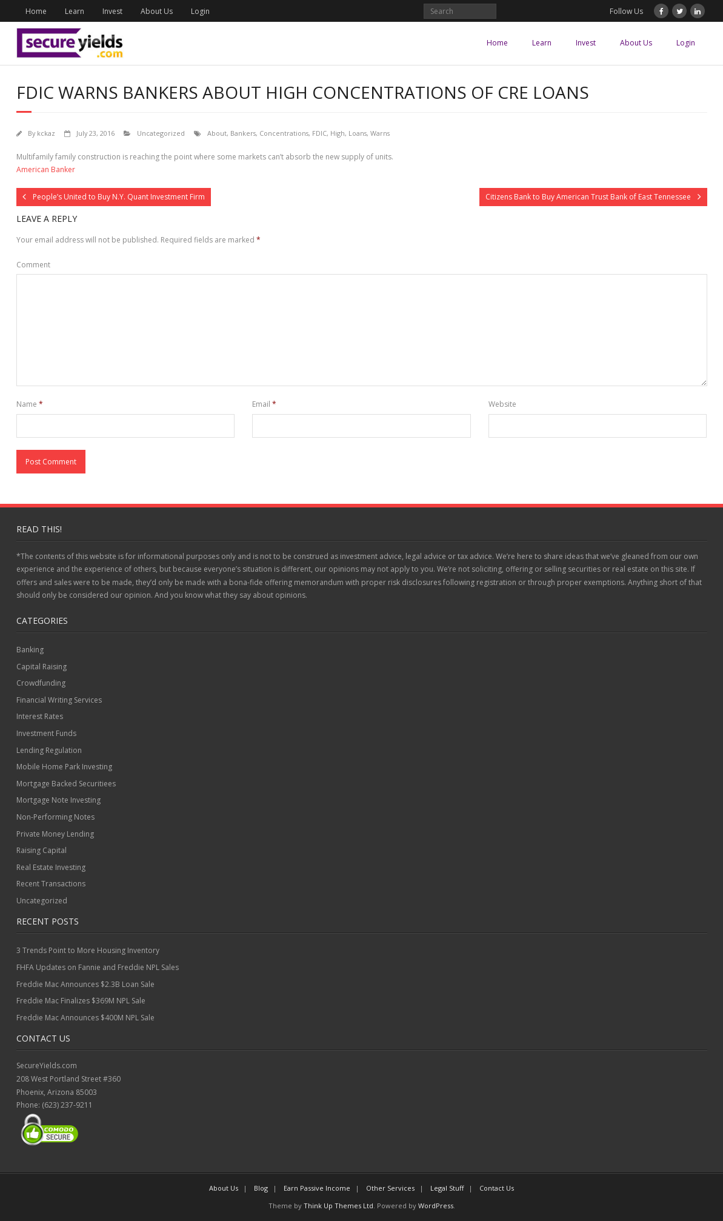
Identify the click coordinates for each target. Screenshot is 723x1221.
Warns (380, 133)
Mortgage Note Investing (58, 800)
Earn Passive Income (317, 1188)
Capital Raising (41, 666)
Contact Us (496, 1188)
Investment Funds (46, 733)
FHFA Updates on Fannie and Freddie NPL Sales (97, 967)
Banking (30, 649)
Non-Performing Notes (55, 817)
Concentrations (283, 133)
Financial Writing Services (59, 700)
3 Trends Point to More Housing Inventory (87, 950)
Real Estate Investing (50, 867)
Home (36, 11)
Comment (33, 264)
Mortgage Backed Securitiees (66, 783)
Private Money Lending (55, 834)
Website (502, 404)
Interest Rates (39, 716)
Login (200, 11)
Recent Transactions (50, 883)
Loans (357, 133)
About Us (157, 11)
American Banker (45, 169)
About (217, 133)
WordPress (435, 1205)
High (337, 133)
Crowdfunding (40, 683)
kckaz (46, 133)
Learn (74, 11)
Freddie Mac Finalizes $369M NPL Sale (80, 1000)
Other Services (390, 1188)
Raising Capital (41, 850)
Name (29, 404)
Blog (261, 1188)
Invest (112, 11)
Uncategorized (161, 133)
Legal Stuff (447, 1188)
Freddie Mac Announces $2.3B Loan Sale (85, 984)
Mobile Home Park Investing (64, 766)
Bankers (243, 133)
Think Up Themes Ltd (338, 1205)
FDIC (319, 133)
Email (264, 404)
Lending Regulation (49, 750)
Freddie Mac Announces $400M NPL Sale (85, 1017)
